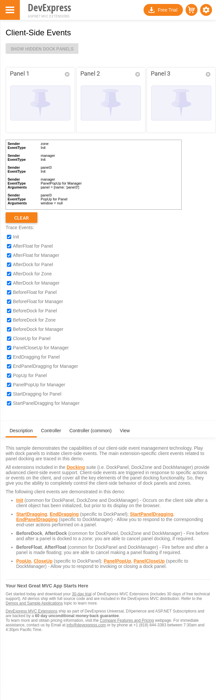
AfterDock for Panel (33, 264)
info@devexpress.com (86, 625)
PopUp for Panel (30, 375)
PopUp (23, 561)
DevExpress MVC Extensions (32, 611)
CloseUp (43, 561)
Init (16, 236)
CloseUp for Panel (32, 338)
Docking (75, 467)
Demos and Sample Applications (34, 603)
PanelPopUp (117, 561)
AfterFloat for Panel (33, 246)
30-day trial (81, 594)
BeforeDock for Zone (34, 320)
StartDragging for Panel (37, 394)
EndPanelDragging (37, 519)
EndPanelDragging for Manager (45, 366)
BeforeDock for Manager (38, 329)
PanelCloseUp (149, 561)
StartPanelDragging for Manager (46, 403)
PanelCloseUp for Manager (41, 347)
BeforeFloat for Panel (35, 292)
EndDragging (64, 514)
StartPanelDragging (151, 514)
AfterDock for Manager (36, 283)
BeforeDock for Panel (35, 310)
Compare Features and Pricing (127, 620)
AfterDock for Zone (32, 273)
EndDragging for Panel (36, 357)
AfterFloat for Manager (36, 255)
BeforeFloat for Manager (38, 301)
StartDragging (31, 514)
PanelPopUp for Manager (39, 384)
